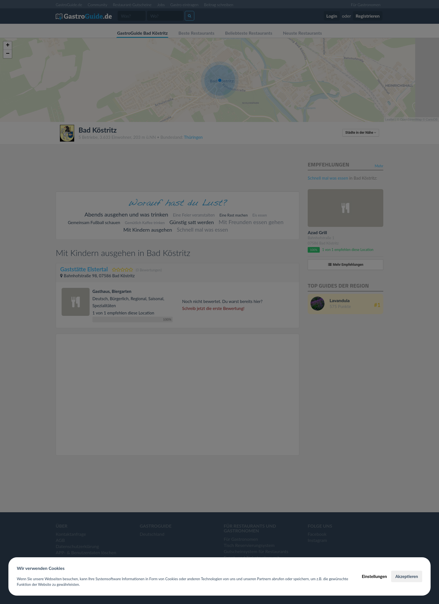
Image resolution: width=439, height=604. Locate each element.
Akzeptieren (406, 576)
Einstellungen (374, 576)
